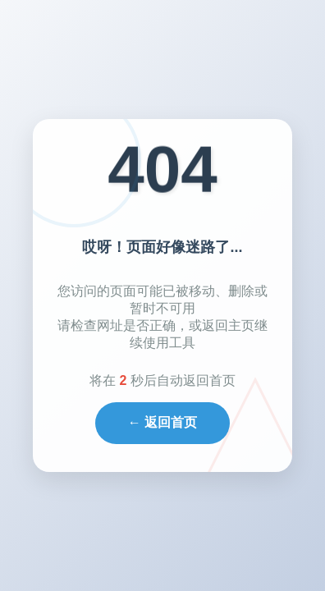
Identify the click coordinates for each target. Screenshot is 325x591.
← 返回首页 (162, 422)
